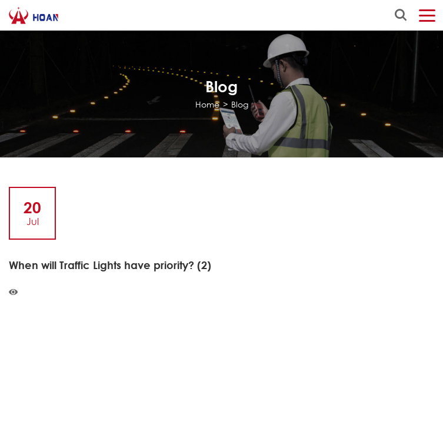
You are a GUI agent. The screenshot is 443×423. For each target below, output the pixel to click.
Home (207, 104)
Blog (239, 104)
